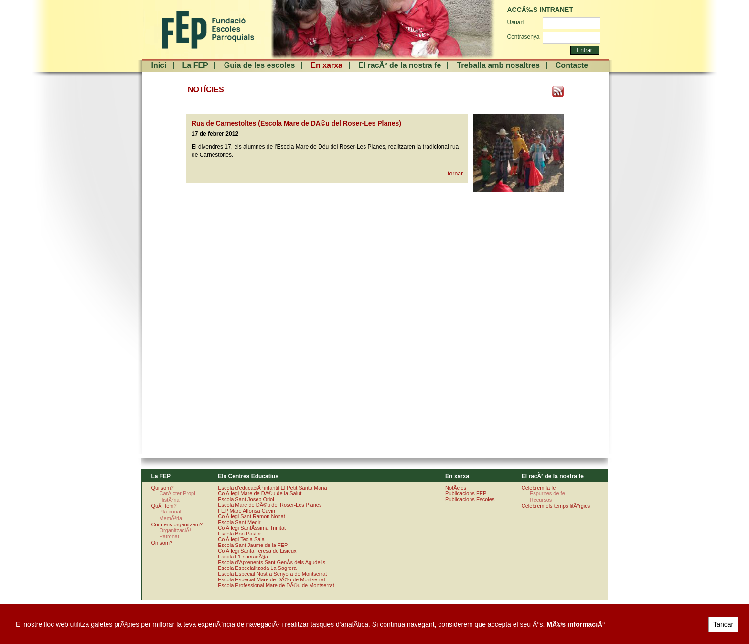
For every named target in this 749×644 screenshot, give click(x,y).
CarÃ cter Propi (177, 493)
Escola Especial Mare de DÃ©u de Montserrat (271, 579)
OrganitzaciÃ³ (175, 530)
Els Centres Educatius (248, 476)
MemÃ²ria (170, 518)
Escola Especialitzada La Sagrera (257, 568)
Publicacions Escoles (469, 499)
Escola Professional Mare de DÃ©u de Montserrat (276, 585)
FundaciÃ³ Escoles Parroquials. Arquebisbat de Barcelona (207, 29)
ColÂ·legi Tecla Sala (241, 539)
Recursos (541, 499)
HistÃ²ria (169, 499)
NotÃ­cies (455, 488)
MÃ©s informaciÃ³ (575, 624)
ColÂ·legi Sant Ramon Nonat (251, 516)
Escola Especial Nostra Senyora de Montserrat (272, 574)
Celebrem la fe (539, 488)
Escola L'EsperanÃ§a (243, 556)
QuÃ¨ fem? (163, 506)
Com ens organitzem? (177, 524)
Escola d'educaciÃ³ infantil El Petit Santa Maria (272, 488)
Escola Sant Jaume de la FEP (253, 545)
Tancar (723, 624)
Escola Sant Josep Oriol (246, 499)
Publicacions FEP (465, 493)
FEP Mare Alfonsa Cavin (246, 510)
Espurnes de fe (547, 493)
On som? (161, 543)
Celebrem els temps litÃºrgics (556, 506)
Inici (159, 65)
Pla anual (170, 511)
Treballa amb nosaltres (498, 65)
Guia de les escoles (259, 65)
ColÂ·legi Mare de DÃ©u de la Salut (259, 493)
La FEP (195, 65)
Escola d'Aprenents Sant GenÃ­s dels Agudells (271, 562)
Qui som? (162, 488)
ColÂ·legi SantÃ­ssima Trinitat (252, 528)
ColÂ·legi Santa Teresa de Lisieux (257, 551)
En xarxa (326, 65)
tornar (455, 173)
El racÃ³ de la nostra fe (399, 65)
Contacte (572, 65)
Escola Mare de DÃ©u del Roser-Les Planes (269, 505)
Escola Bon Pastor (239, 533)
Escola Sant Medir (239, 522)
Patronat (169, 536)
